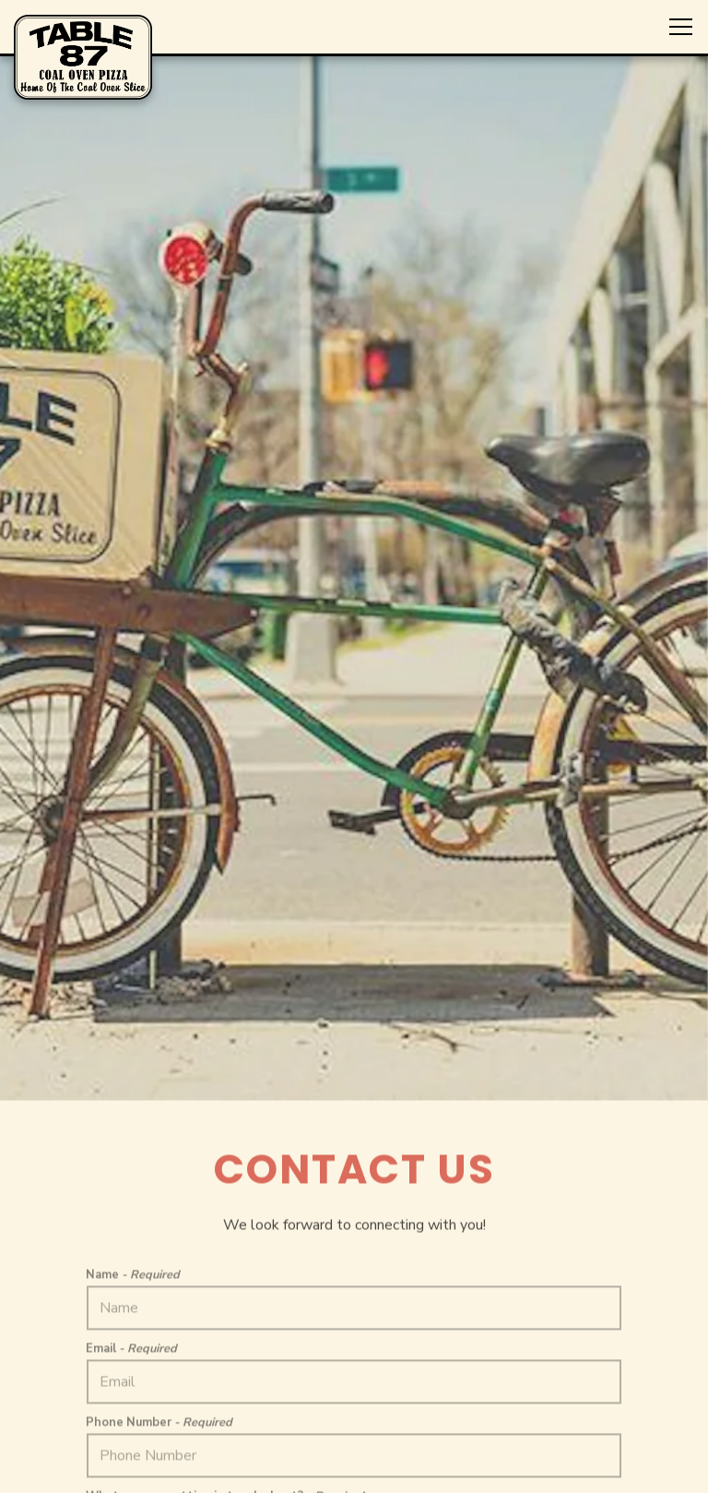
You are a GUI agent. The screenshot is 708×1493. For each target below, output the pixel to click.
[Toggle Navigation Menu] (681, 27)
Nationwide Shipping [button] (354, 1469)
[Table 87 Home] (83, 56)
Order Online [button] (354, 1423)
